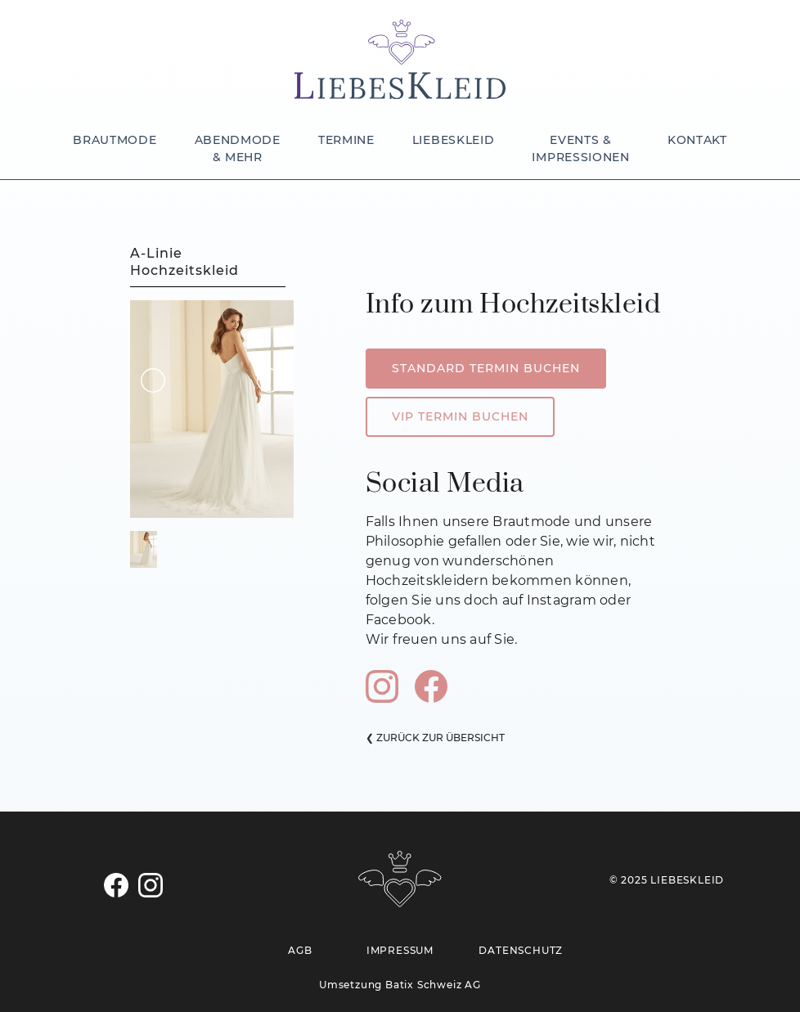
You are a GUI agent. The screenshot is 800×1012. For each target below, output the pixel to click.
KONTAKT (697, 140)
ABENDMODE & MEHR (238, 148)
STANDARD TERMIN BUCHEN (486, 368)
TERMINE (346, 140)
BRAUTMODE (114, 140)
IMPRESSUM (400, 950)
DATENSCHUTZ (521, 950)
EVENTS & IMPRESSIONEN (580, 148)
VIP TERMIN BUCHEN (460, 416)
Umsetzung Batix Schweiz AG (400, 984)
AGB (300, 950)
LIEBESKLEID (453, 140)
